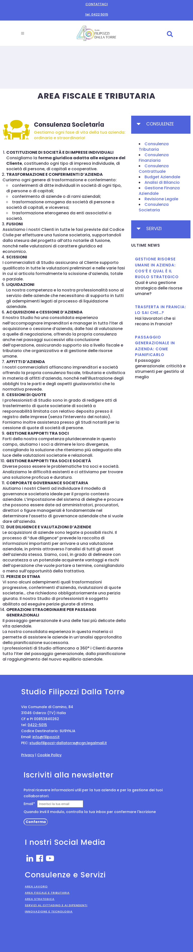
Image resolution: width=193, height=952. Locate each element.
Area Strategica (40, 899)
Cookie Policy (49, 754)
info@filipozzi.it (46, 736)
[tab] (160, 125)
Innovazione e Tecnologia (49, 911)
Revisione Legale (161, 199)
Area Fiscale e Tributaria (47, 893)
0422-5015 (37, 724)
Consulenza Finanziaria (154, 157)
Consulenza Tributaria (154, 146)
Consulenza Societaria (154, 207)
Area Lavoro (36, 886)
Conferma (36, 821)
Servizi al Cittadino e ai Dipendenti (56, 905)
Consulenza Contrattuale (154, 168)
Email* (29, 803)
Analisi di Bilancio (162, 182)
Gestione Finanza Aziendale (159, 190)
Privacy (27, 754)
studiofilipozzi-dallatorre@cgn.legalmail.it (68, 742)
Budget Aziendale (162, 177)
